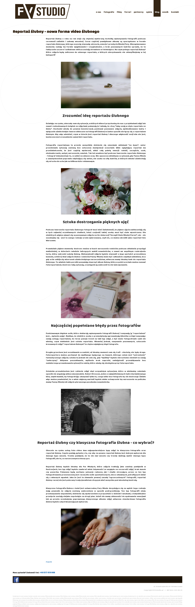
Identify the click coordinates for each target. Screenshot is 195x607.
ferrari (127, 12)
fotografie (109, 12)
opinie (149, 12)
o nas (98, 12)
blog (157, 12)
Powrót (49, 562)
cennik (165, 12)
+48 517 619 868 (47, 572)
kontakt (175, 12)
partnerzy (138, 12)
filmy (119, 12)
